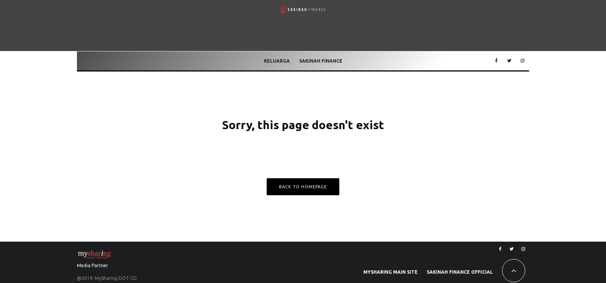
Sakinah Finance (320, 60)
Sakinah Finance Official (460, 271)
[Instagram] (522, 61)
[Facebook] (496, 61)
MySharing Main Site (390, 271)
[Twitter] (509, 61)
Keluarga (277, 60)
